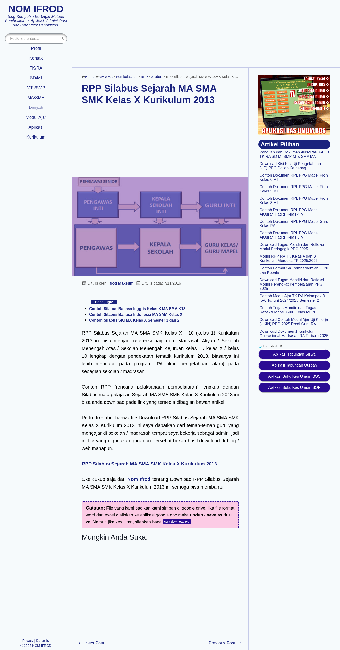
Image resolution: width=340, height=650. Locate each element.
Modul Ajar (36, 117)
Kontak (36, 58)
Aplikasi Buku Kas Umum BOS (294, 376)
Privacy (27, 641)
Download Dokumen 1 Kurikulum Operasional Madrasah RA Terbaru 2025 (294, 333)
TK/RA (36, 68)
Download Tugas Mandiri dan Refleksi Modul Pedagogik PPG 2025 (292, 246)
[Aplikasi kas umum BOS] (294, 105)
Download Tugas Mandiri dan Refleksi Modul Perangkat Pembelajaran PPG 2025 (292, 284)
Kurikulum (35, 137)
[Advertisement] (206, 33)
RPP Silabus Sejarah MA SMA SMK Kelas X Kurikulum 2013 (149, 463)
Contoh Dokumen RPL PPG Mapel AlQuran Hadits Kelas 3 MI (289, 235)
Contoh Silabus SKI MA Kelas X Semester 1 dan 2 (134, 320)
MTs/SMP (36, 87)
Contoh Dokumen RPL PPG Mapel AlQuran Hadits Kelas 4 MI (289, 212)
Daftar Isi (42, 641)
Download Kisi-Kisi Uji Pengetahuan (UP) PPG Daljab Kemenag (290, 166)
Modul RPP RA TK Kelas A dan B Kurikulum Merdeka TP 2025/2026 (289, 258)
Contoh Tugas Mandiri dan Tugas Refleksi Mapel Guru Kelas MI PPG (290, 310)
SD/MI (36, 78)
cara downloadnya (176, 521)
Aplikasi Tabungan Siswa (294, 354)
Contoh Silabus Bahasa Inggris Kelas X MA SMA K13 (137, 309)
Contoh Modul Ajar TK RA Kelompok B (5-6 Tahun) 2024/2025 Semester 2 (292, 298)
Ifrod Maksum (121, 283)
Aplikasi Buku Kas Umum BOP (294, 387)
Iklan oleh (271, 346)
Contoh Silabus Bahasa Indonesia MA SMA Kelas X (135, 314)
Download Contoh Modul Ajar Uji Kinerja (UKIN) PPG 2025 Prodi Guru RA (294, 322)
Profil (36, 48)
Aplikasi (35, 127)
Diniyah (36, 107)
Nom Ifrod (138, 479)
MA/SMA (35, 97)
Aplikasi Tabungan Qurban (294, 365)
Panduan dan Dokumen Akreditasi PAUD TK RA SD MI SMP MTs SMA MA (294, 154)
